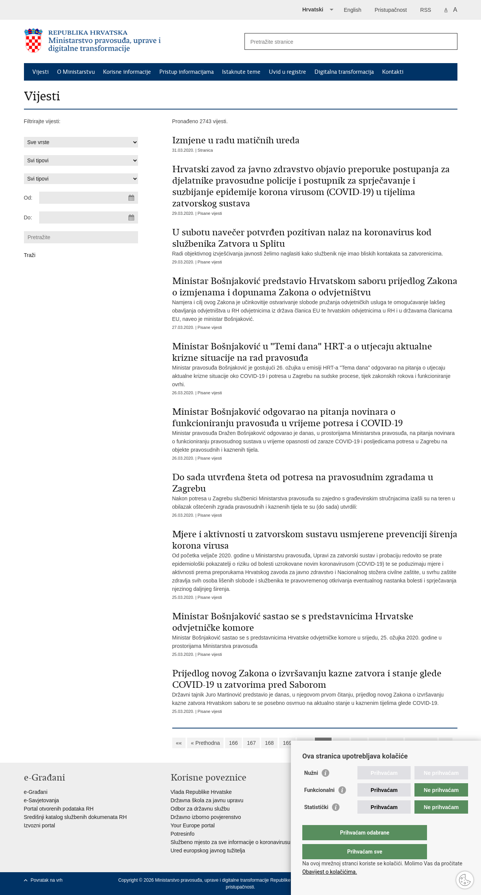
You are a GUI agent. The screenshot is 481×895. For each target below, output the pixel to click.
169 (287, 743)
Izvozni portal (39, 825)
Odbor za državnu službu (200, 809)
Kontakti (392, 71)
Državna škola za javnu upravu (207, 800)
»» (446, 743)
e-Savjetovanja (41, 800)
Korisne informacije (127, 71)
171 (323, 743)
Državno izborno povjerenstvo (206, 817)
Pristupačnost (391, 10)
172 (341, 743)
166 (233, 743)
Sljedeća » (421, 743)
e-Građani (36, 792)
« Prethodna (205, 743)
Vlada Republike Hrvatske (201, 792)
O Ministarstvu (76, 71)
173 (359, 743)
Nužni (311, 788)
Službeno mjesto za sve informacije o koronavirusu (231, 842)
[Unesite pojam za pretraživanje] (343, 41)
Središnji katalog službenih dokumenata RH (75, 817)
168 (269, 743)
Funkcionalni (319, 805)
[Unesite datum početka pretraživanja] (88, 198)
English (352, 10)
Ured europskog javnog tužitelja (208, 850)
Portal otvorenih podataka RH (59, 809)
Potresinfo (183, 834)
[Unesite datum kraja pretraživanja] (88, 217)
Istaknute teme (241, 71)
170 (305, 743)
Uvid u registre (287, 71)
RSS (425, 10)
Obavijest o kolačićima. (329, 872)
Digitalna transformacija (344, 71)
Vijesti (40, 71)
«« (179, 743)
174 (377, 743)
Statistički (316, 822)
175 (395, 743)
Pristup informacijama (186, 71)
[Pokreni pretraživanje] (448, 41)
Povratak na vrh (47, 880)
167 (251, 743)
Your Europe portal (193, 825)
